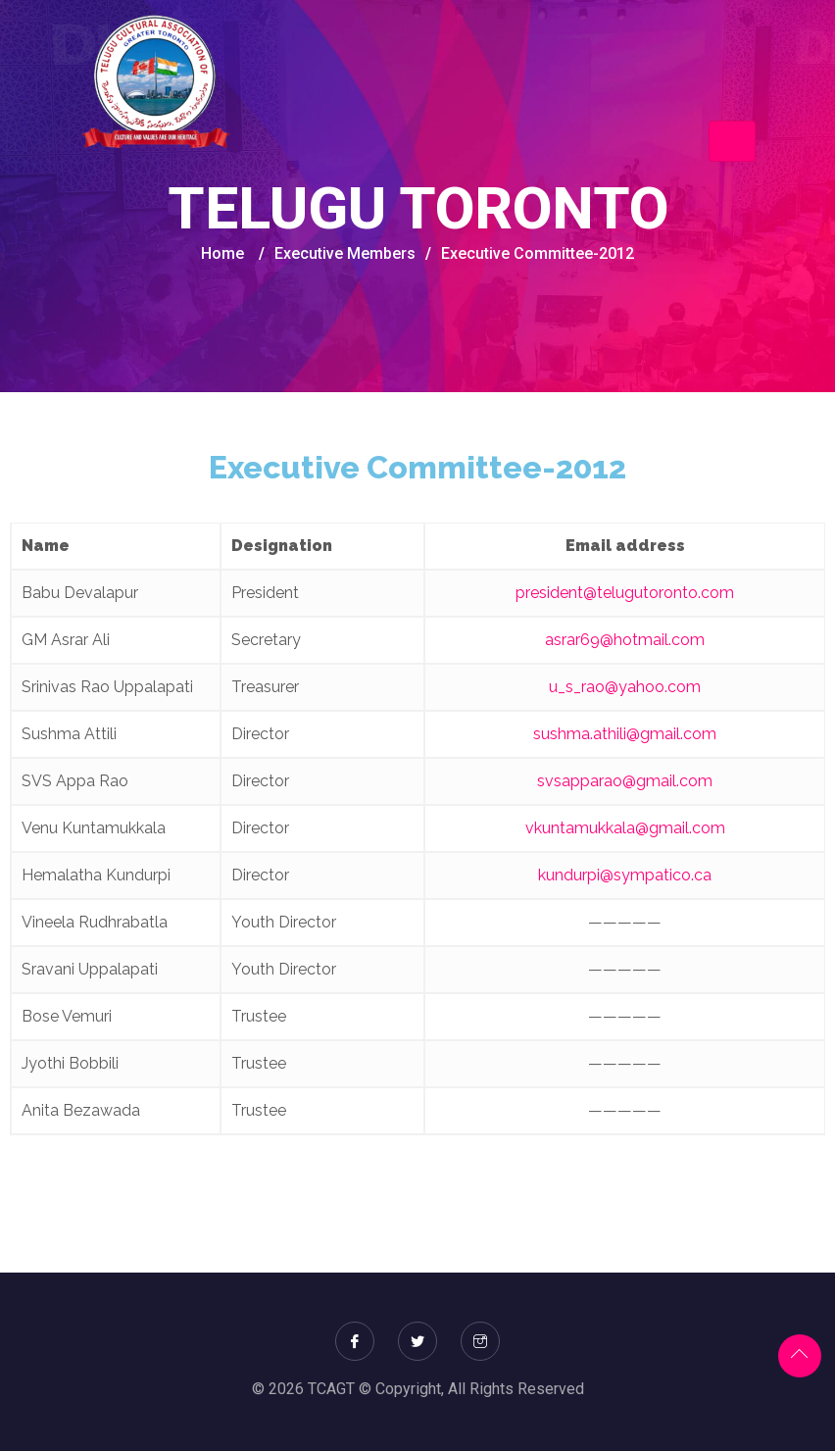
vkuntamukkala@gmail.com (625, 828)
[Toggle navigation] (732, 141)
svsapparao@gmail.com (624, 781)
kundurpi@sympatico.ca (625, 875)
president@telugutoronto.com (625, 592)
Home (222, 253)
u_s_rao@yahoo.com (625, 686)
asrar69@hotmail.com (625, 639)
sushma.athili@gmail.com (624, 734)
